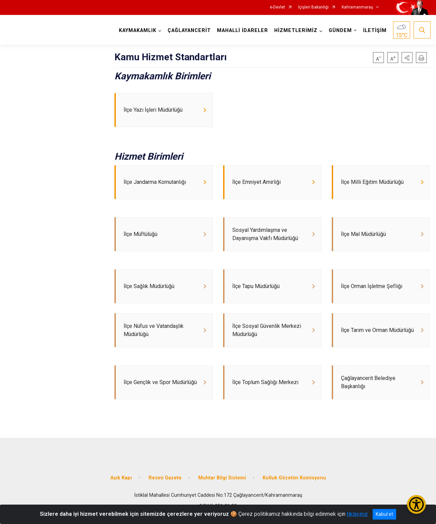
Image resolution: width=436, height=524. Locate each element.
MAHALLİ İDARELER (242, 30)
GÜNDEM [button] (340, 30)
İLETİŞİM (374, 30)
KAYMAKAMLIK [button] (137, 30)
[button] (407, 57)
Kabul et (384, 514)
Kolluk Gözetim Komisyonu (294, 488)
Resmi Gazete (165, 488)
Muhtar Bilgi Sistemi (222, 488)
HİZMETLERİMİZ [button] (295, 30)
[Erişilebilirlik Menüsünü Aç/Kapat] (416, 504)
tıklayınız (357, 514)
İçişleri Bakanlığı (313, 7)
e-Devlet (277, 7)
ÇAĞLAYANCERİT (189, 30)
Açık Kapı (121, 488)
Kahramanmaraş (357, 7)
